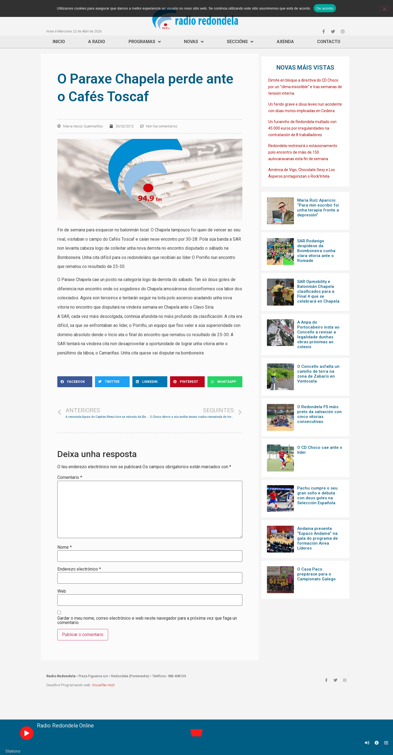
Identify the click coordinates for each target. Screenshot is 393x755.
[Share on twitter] (112, 381)
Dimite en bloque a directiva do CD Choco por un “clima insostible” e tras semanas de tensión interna (305, 87)
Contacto (328, 41)
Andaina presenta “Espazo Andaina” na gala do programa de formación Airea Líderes (317, 538)
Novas (194, 42)
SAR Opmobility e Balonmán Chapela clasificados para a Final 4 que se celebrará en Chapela (318, 291)
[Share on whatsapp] (224, 381)
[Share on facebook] (74, 381)
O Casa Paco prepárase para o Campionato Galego (316, 574)
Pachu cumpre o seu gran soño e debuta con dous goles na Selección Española (317, 495)
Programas (145, 42)
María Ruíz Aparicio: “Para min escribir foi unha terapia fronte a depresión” (318, 207)
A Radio (96, 41)
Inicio (59, 41)
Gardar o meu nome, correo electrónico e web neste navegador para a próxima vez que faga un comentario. (147, 620)
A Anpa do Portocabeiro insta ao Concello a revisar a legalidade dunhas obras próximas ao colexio (318, 334)
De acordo (324, 8)
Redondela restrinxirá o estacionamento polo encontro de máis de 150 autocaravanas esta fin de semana (302, 152)
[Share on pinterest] (187, 381)
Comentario (69, 477)
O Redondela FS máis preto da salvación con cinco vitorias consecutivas (319, 414)
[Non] (384, 8)
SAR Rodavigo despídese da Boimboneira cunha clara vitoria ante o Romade (316, 250)
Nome (64, 547)
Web (61, 591)
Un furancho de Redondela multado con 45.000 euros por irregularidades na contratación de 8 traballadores (302, 128)
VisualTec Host (103, 685)
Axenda (285, 41)
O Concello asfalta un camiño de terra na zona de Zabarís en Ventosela (318, 374)
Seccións (240, 42)
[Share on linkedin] (149, 381)
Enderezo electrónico (79, 569)
